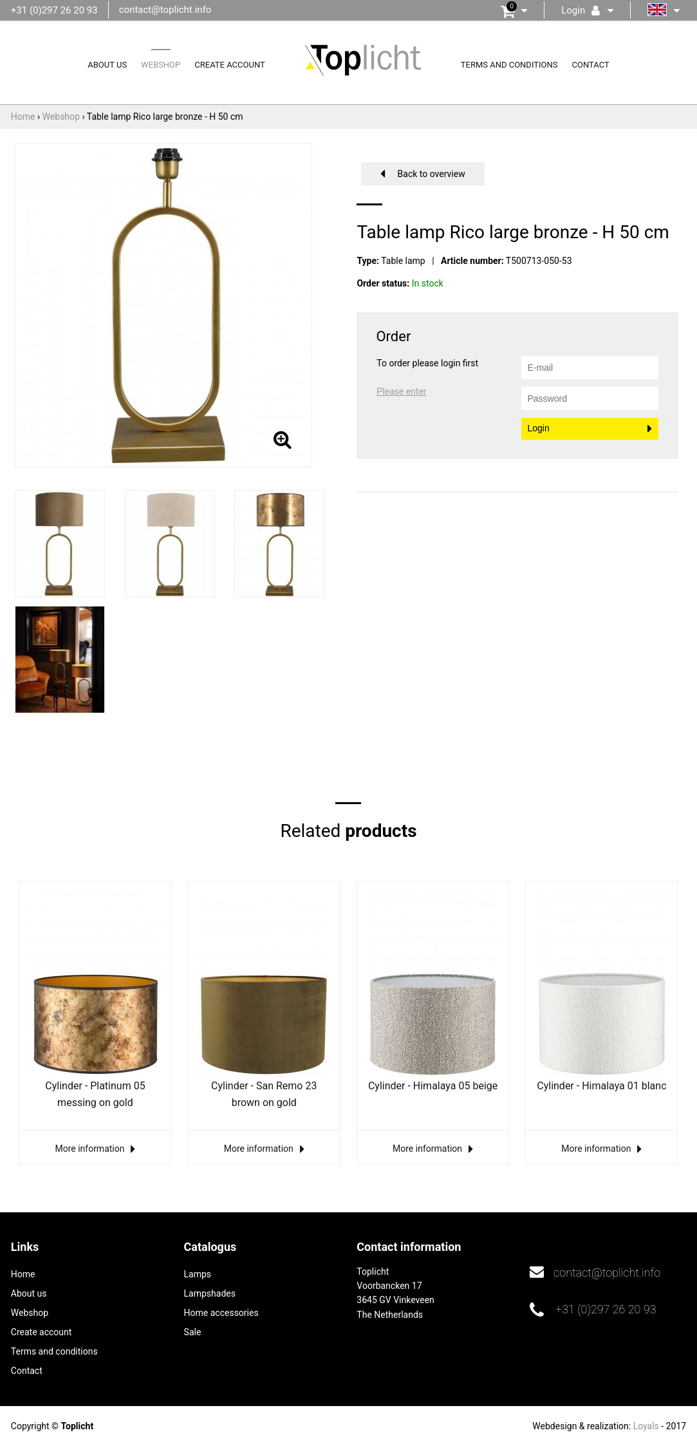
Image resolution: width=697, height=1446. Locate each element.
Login (539, 428)
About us (107, 65)
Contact (590, 65)
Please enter (401, 391)
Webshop (160, 65)
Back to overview (431, 174)
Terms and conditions (509, 65)
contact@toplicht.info (165, 9)
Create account (229, 65)
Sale (192, 1332)
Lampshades (210, 1293)
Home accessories (221, 1313)
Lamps (198, 1274)
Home (23, 1274)
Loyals (646, 1426)
